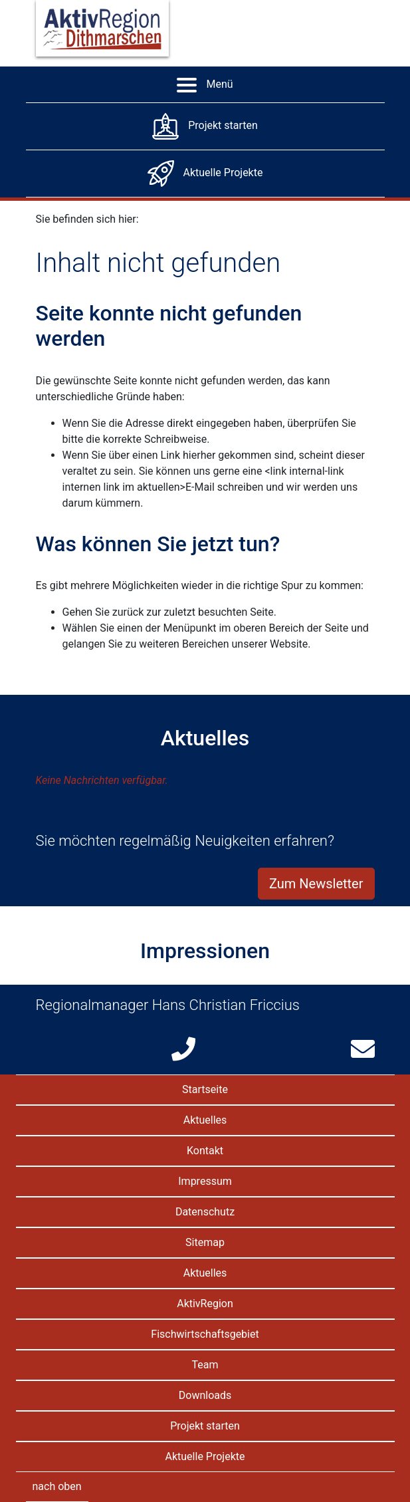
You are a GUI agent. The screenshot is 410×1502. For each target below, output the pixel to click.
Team (205, 1364)
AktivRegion (205, 1303)
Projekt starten (205, 1426)
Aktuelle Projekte (205, 1456)
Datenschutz (205, 1211)
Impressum (205, 1181)
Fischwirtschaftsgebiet (204, 1334)
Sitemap (205, 1242)
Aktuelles (205, 1120)
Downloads (205, 1395)
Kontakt (205, 1150)
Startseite (205, 1089)
